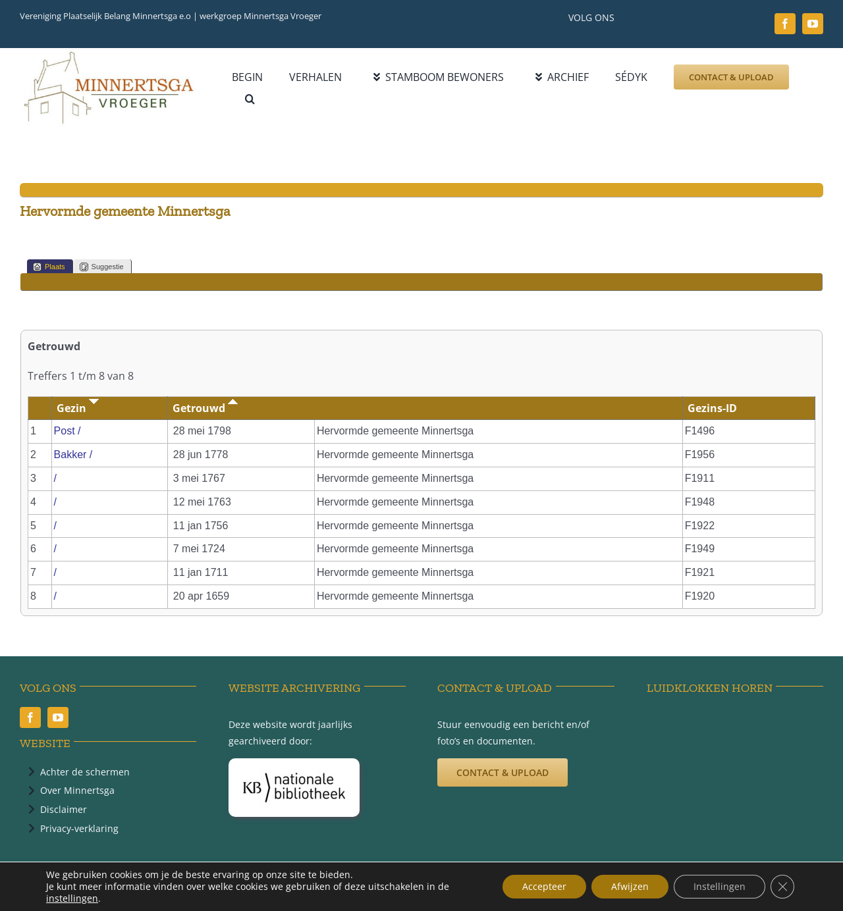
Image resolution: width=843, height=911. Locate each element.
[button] (250, 99)
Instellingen (719, 886)
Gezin (78, 408)
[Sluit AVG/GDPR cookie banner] (782, 886)
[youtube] (812, 23)
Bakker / (74, 454)
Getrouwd (205, 408)
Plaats (49, 267)
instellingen (72, 898)
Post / (69, 430)
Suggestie (102, 267)
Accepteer (544, 886)
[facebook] (785, 23)
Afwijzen (630, 886)
